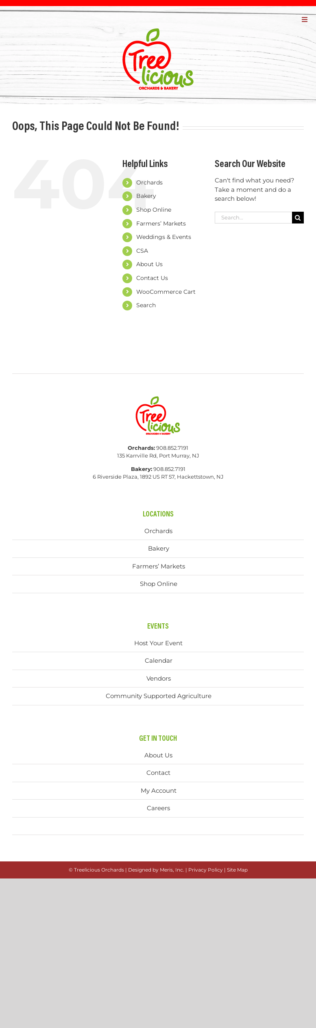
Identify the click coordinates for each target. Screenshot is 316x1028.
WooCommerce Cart (166, 291)
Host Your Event (158, 643)
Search (146, 305)
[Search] (298, 217)
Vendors (158, 678)
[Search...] (253, 217)
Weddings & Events (163, 237)
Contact (158, 772)
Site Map (237, 870)
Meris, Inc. (172, 870)
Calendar (158, 660)
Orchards (149, 182)
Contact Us (152, 278)
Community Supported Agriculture (158, 696)
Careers (158, 808)
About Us (149, 264)
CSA (142, 250)
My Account (159, 790)
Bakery (146, 196)
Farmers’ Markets (161, 223)
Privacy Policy (205, 870)
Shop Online (153, 209)
